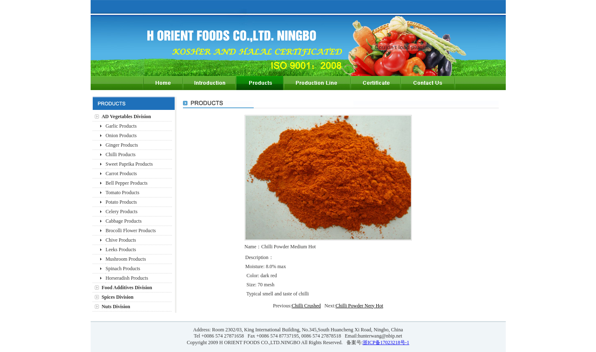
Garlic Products (121, 126)
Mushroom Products (126, 259)
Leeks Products (121, 249)
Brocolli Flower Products (131, 230)
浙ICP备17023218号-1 (386, 342)
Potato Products (121, 202)
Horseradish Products (127, 278)
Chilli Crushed (306, 306)
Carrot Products (121, 173)
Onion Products (121, 135)
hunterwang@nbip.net (380, 336)
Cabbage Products (124, 221)
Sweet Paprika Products (129, 164)
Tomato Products (122, 192)
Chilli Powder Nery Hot (359, 306)
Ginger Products (122, 145)
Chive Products (121, 240)
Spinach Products (123, 268)
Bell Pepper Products (126, 183)
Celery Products (121, 211)
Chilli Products (120, 154)
